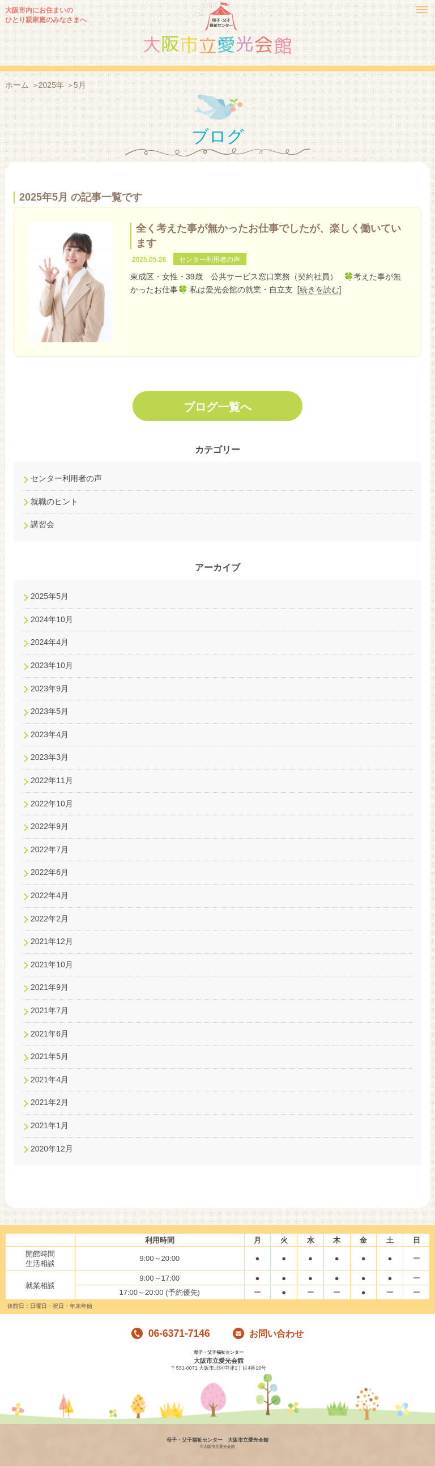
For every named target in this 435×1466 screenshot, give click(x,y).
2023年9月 (50, 688)
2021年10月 (52, 964)
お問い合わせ (268, 1333)
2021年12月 (52, 941)
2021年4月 (50, 1079)
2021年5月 (50, 1056)
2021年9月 (50, 987)
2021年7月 (50, 1010)
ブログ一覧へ (217, 407)
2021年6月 (50, 1033)
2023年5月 (50, 711)
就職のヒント (54, 501)
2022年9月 (50, 826)
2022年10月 (52, 803)
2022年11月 (52, 780)
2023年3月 (50, 757)
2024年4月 (50, 642)
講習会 (42, 524)
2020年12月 (52, 1148)
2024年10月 (52, 619)
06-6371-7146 (170, 1333)
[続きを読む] (319, 289)
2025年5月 (50, 596)
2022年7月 (50, 849)
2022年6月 (50, 872)
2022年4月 (50, 895)
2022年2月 (50, 918)
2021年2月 (50, 1102)
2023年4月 (50, 734)
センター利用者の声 (66, 478)
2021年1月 (50, 1125)
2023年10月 (52, 665)
